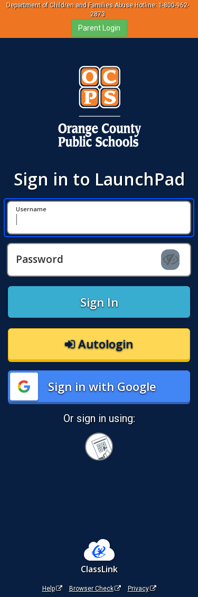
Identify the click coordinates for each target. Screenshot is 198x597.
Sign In (99, 302)
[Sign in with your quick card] (99, 446)
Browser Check (95, 588)
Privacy (142, 588)
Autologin (99, 343)
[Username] (99, 217)
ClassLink (99, 569)
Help (52, 588)
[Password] (99, 260)
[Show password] (170, 259)
